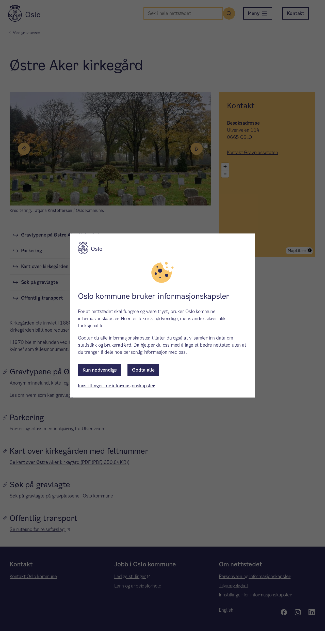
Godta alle (143, 370)
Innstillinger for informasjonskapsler (116, 386)
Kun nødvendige (100, 370)
